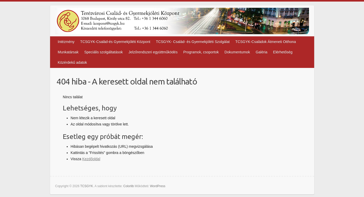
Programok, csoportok (201, 52)
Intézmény (66, 42)
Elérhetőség (283, 52)
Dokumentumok (237, 52)
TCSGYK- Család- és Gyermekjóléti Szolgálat (193, 42)
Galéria (261, 52)
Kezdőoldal (91, 159)
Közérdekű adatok (72, 62)
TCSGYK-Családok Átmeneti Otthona (265, 42)
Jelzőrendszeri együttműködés (152, 52)
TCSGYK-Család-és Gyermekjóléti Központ (115, 42)
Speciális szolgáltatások (103, 52)
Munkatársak (68, 52)
